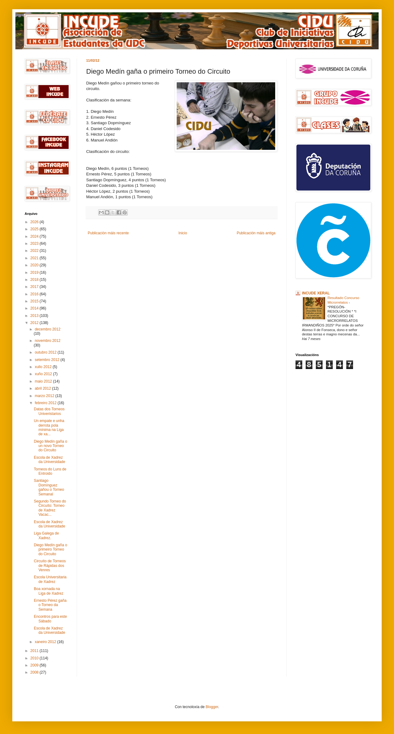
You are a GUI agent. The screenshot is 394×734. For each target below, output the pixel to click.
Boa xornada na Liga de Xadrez (48, 591)
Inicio (183, 233)
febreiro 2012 (46, 403)
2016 (35, 294)
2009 (35, 665)
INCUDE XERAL (316, 293)
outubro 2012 (46, 352)
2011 (35, 651)
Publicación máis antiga (256, 233)
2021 (35, 258)
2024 (35, 236)
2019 (35, 272)
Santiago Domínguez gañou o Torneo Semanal (49, 487)
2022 (35, 250)
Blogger (212, 707)
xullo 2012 (44, 367)
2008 (35, 672)
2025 (35, 229)
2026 (35, 222)
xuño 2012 (44, 374)
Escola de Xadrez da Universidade (49, 459)
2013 (35, 316)
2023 (35, 243)
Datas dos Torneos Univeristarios (49, 411)
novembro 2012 (47, 340)
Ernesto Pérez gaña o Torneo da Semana (50, 605)
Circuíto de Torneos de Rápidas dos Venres (50, 565)
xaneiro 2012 (46, 642)
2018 (35, 279)
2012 (35, 323)
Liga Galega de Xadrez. (46, 535)
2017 (35, 287)
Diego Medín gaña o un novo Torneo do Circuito (50, 446)
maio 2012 (44, 381)
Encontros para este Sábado (50, 618)
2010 (35, 658)
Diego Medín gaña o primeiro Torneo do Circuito (50, 549)
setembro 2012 (47, 360)
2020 (35, 265)
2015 (35, 301)
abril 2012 (43, 388)
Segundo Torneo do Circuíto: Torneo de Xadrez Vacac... (50, 508)
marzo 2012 (45, 396)
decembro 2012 (47, 329)
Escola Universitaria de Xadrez (50, 579)
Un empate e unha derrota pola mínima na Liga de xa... (49, 427)
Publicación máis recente (108, 233)
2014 (35, 308)
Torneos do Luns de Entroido (50, 471)
